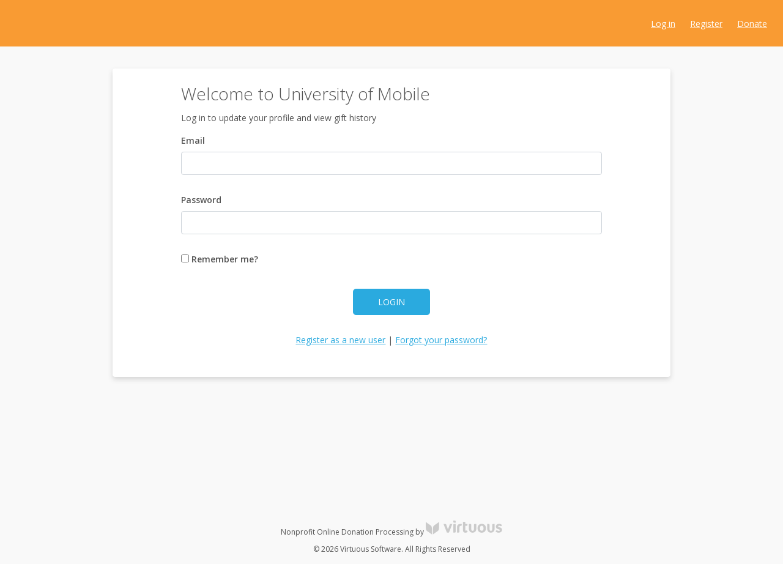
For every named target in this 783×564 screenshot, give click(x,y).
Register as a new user (340, 340)
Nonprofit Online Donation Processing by (391, 532)
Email (193, 140)
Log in (663, 23)
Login (391, 302)
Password (201, 200)
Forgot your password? (441, 340)
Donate (752, 23)
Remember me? (219, 259)
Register (706, 23)
